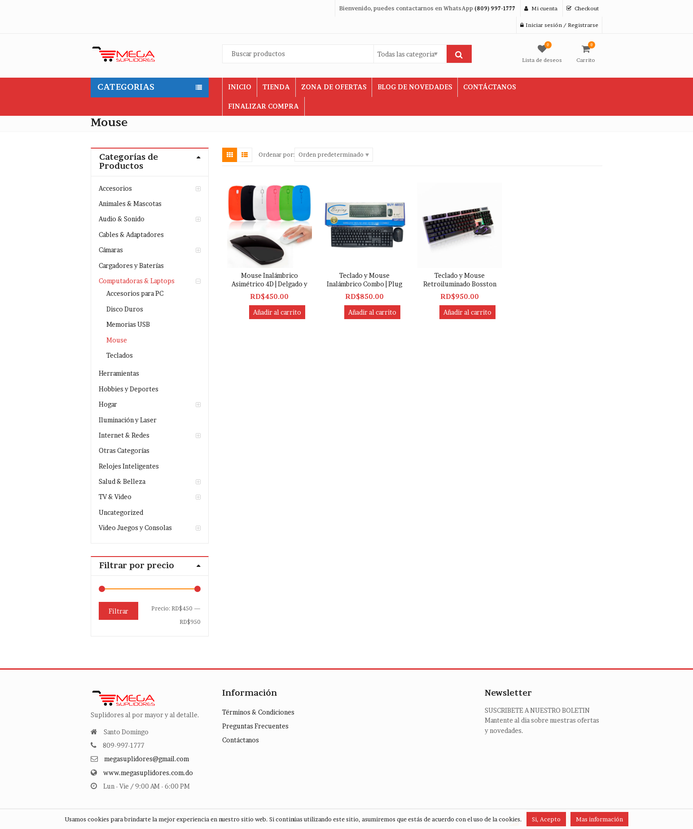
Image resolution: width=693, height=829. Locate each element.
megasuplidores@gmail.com (146, 759)
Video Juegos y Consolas (135, 527)
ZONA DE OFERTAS (333, 87)
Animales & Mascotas (130, 203)
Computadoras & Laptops (137, 281)
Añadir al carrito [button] (277, 312)
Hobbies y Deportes (128, 389)
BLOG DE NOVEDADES (414, 87)
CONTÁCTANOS (489, 87)
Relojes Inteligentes (129, 466)
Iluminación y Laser (128, 420)
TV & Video (115, 496)
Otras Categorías (124, 450)
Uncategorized (121, 512)
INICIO (239, 87)
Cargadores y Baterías (131, 265)
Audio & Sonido (122, 219)
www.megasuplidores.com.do (148, 772)
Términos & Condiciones (258, 712)
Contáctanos (240, 740)
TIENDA (276, 87)
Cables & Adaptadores (131, 234)
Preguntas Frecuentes (255, 726)
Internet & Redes (124, 435)
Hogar (108, 404)
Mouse (116, 340)
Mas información (599, 819)
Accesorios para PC (134, 293)
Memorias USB (128, 324)
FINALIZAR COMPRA (263, 106)
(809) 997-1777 (494, 8)
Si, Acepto (546, 819)
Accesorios (115, 188)
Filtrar (118, 611)
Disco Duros (124, 309)
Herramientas (119, 373)
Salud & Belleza (122, 481)
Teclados (119, 355)
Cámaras (111, 250)
